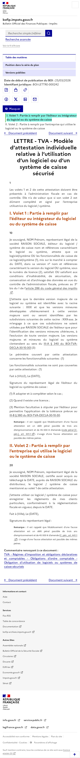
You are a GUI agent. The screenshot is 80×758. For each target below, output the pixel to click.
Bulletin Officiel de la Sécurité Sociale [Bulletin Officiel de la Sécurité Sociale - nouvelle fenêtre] (21, 650)
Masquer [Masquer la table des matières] (14, 109)
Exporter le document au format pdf (6, 89)
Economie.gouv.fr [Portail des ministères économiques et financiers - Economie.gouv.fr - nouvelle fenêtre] (11, 672)
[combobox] (25, 33)
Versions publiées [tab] (15, 72)
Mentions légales (40, 736)
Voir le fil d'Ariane (11, 45)
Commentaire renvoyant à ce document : (31, 550)
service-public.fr (33, 720)
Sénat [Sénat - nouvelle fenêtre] (5, 683)
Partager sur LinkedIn (25, 99)
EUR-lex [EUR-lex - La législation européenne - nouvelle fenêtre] (6, 667)
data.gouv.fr (38, 727)
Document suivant (61, 133)
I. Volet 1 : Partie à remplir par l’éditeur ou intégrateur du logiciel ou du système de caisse (42, 117)
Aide (5, 596)
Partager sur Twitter (15, 99)
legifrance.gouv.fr (13, 727)
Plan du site (57, 736)
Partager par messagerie (34, 99)
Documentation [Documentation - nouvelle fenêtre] (10, 626)
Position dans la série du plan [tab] (22, 65)
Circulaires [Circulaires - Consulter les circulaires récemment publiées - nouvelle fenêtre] (8, 656)
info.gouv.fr (10, 720)
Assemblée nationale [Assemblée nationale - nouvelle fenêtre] (13, 645)
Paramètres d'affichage (45, 742)
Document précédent (22, 133)
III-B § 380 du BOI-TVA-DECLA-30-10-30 (34, 415)
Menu (75, 4)
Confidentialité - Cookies (15, 742)
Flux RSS (7, 615)
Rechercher (48, 33)
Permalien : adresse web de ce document (25, 89)
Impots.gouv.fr (10, 677)
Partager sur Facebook (6, 99)
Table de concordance (14, 621)
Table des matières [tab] (16, 57)
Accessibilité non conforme (16, 736)
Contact (7, 602)
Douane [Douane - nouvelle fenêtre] (7, 661)
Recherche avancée (18, 39)
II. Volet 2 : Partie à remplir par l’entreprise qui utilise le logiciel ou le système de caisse (40, 126)
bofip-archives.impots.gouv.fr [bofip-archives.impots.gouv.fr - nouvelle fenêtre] (17, 632)
